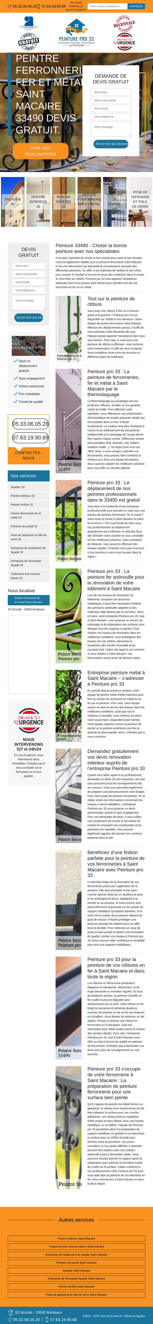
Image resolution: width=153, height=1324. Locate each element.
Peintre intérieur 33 (22, 495)
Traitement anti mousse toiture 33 (25, 576)
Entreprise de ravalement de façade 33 (28, 550)
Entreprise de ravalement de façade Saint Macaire (76, 1254)
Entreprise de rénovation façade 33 (26, 563)
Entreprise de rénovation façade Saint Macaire (76, 1278)
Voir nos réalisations (40, 151)
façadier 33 (18, 487)
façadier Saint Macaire (76, 1270)
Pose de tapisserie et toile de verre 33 (29, 537)
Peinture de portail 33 (24, 526)
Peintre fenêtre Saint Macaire (76, 1286)
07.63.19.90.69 (49, 6)
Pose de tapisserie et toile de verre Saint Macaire (76, 1294)
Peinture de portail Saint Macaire (76, 1262)
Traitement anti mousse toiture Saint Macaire (76, 1246)
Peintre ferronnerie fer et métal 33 (26, 515)
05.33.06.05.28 (20, 6)
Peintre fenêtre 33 (22, 504)
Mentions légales (134, 1316)
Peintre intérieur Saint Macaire (76, 1238)
